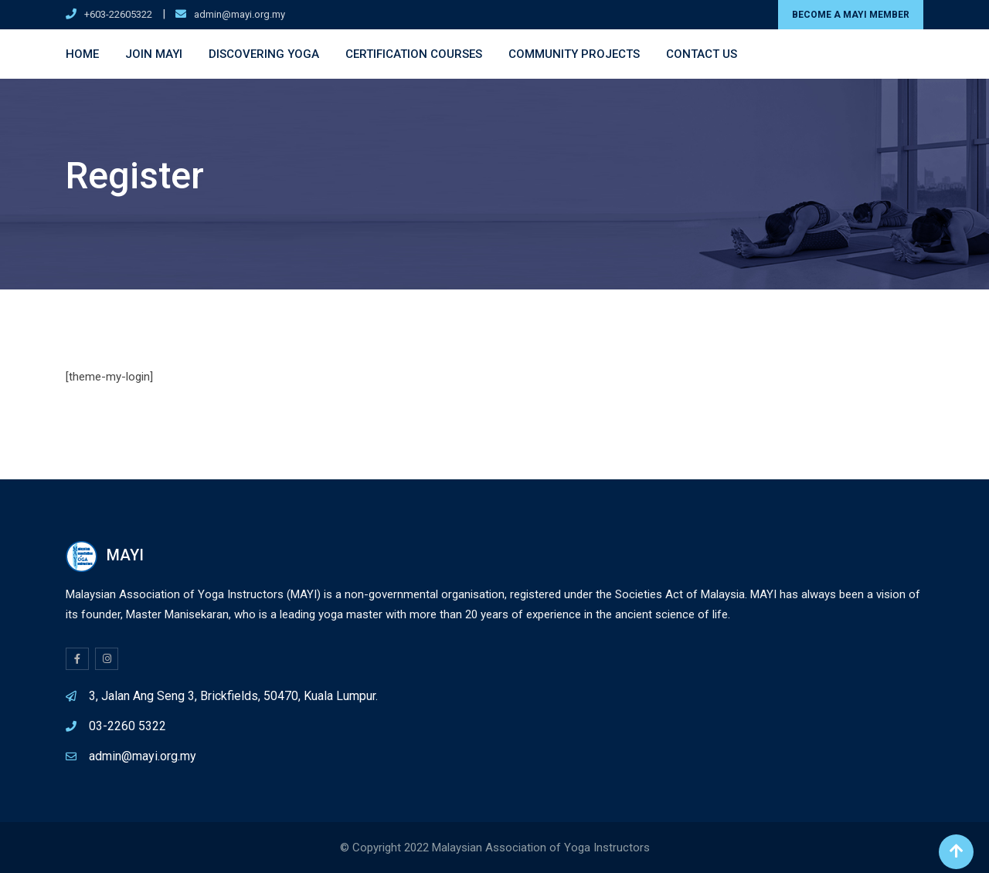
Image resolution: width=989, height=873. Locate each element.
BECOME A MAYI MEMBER (850, 14)
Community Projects (574, 54)
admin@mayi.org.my (239, 14)
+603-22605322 (118, 14)
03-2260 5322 (127, 726)
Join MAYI (153, 54)
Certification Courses (413, 54)
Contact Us (701, 54)
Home (82, 54)
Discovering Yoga (264, 54)
